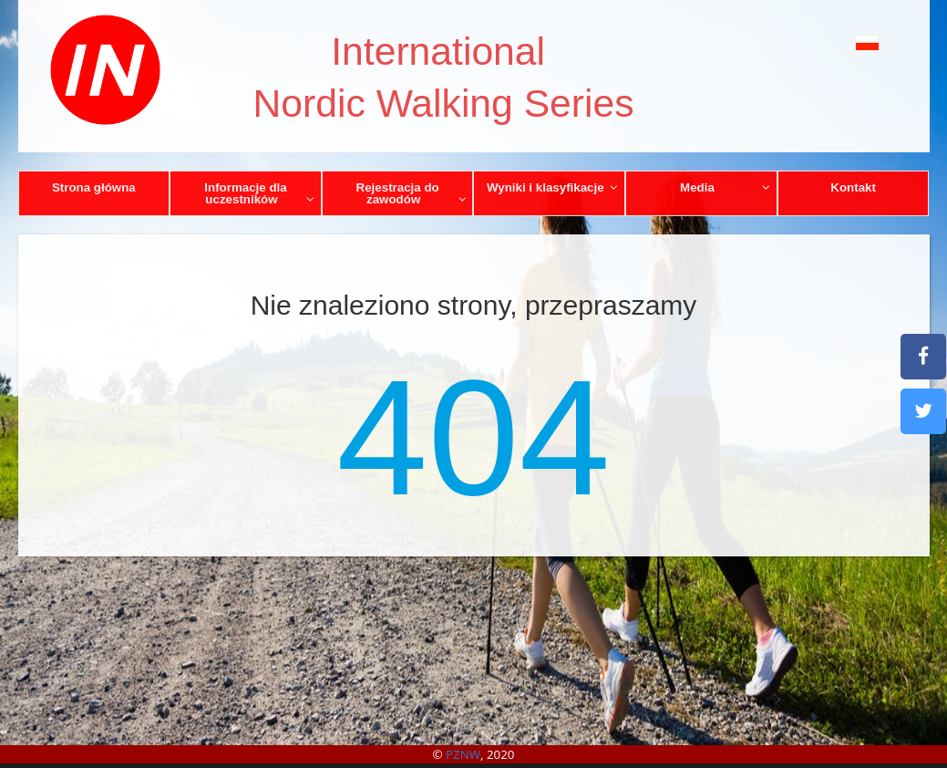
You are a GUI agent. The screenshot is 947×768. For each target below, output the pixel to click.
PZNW (463, 754)
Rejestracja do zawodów (411, 193)
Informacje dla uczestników (259, 193)
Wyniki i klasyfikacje (553, 187)
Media (725, 187)
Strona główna (94, 187)
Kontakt (853, 187)
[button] (842, 42)
